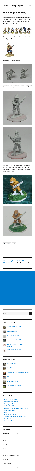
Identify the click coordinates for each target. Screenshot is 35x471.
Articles (5, 444)
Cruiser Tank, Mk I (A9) (14, 326)
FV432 (6, 412)
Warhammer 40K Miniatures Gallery (18, 372)
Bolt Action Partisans (13, 335)
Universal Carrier (12, 331)
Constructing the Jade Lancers (13, 419)
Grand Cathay (11, 368)
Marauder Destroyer (13, 381)
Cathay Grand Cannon (11, 406)
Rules (4, 448)
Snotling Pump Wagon (11, 401)
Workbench (6, 459)
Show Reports (7, 463)
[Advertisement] (17, 288)
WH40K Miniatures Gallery (11, 455)
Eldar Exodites (11, 363)
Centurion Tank (9, 421)
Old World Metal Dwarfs (14, 350)
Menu (29, 5)
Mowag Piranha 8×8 (10, 404)
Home (5, 440)
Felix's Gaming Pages (13, 6)
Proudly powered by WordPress (22, 468)
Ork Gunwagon (11, 377)
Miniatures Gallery (8, 452)
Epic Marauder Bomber (14, 385)
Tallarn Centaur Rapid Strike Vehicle (15, 416)
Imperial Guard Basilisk (14, 340)
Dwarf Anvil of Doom (10, 414)
